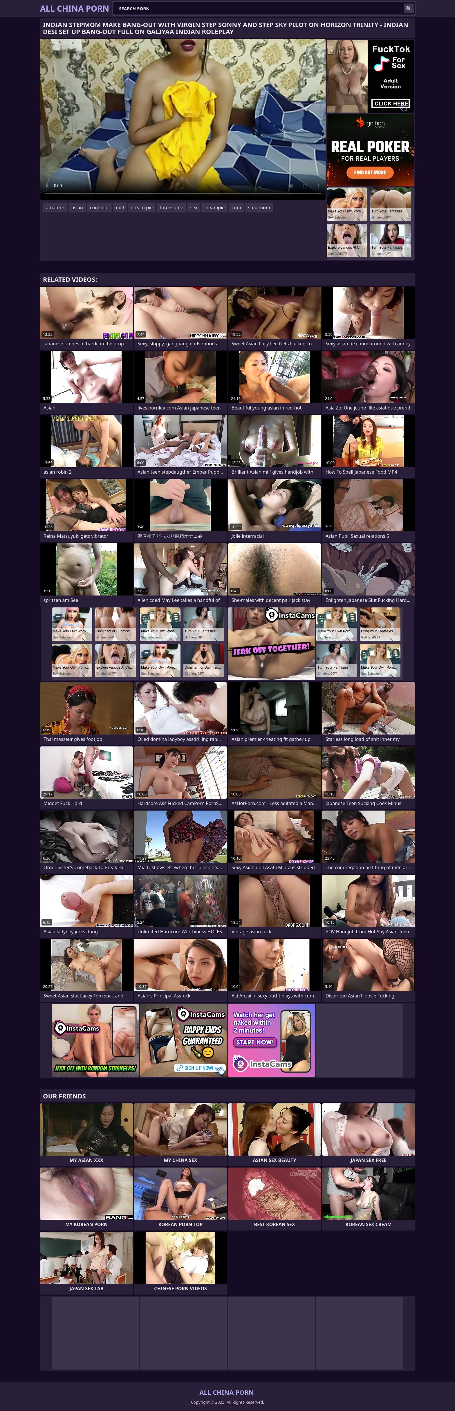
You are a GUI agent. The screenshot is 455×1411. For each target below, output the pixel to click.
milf (120, 207)
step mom (259, 207)
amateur (55, 207)
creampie (214, 207)
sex (194, 207)
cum (236, 207)
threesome (171, 207)
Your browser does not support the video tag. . (183, 119)
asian (77, 207)
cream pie (142, 207)
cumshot (99, 207)
